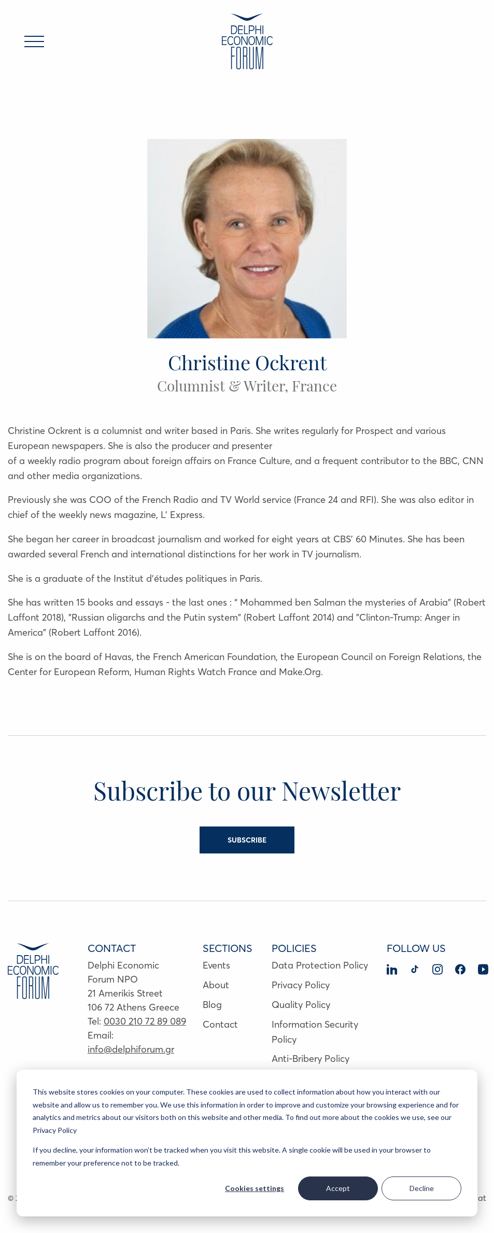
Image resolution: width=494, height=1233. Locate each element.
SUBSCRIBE (247, 840)
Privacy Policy (301, 985)
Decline (422, 1188)
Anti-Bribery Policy (310, 1058)
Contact (220, 1024)
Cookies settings (254, 1188)
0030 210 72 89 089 (145, 1021)
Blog (212, 1005)
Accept (338, 1188)
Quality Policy (301, 1005)
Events (216, 965)
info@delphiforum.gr (131, 1049)
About (216, 985)
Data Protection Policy (320, 965)
